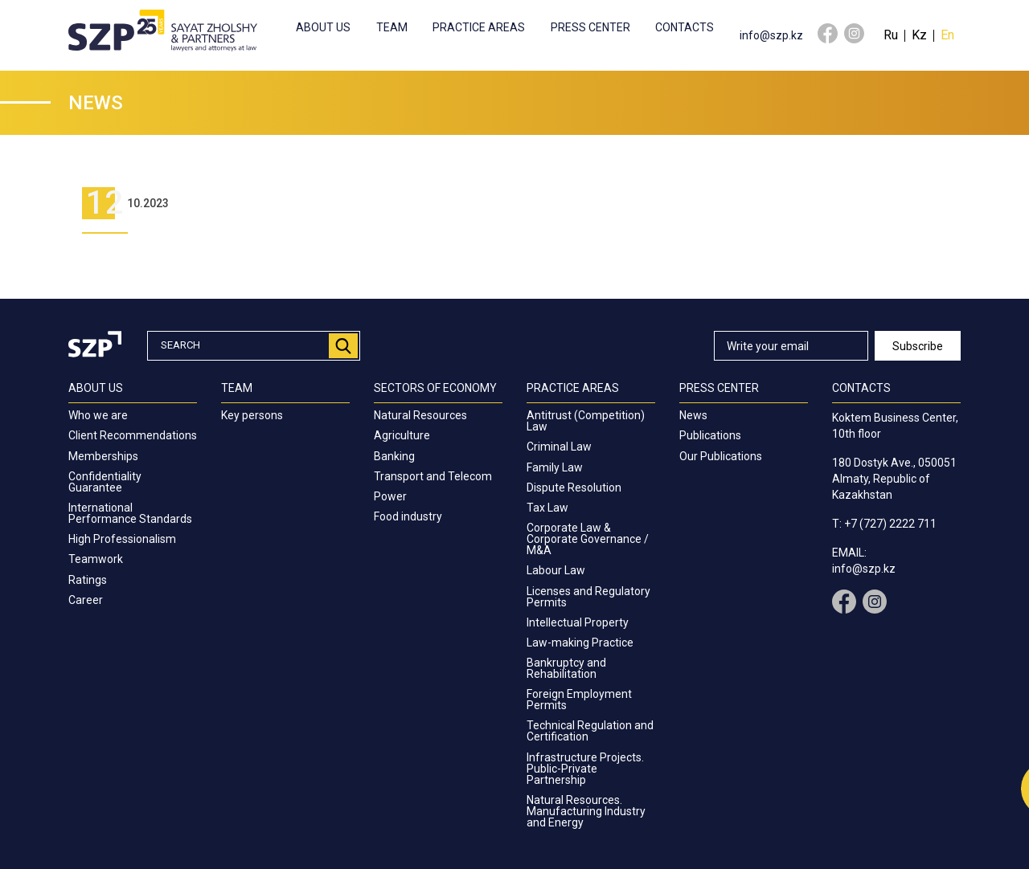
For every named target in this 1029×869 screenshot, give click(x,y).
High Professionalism (122, 539)
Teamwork (95, 559)
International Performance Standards (130, 513)
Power (390, 496)
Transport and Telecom (433, 476)
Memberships (103, 456)
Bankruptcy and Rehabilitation (566, 668)
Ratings (87, 579)
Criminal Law (559, 446)
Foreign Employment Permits (579, 699)
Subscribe (917, 346)
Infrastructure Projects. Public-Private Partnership (585, 768)
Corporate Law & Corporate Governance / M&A (588, 539)
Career (85, 600)
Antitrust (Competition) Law (586, 421)
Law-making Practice (580, 642)
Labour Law (556, 570)
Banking (394, 456)
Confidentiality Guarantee (104, 482)
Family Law (555, 467)
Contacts (684, 27)
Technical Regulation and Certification (590, 731)
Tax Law (547, 507)
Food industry (408, 516)
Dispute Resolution (574, 487)
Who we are (98, 415)
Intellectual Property (578, 622)
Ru (890, 35)
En (947, 35)
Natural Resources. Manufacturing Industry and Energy (586, 811)
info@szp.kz (771, 35)
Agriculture (402, 435)
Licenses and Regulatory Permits (588, 596)
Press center (590, 27)
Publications (710, 435)
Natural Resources (420, 415)
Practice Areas (479, 27)
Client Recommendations (132, 435)
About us (323, 27)
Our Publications (720, 456)
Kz (919, 35)
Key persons (252, 415)
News (693, 415)
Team (392, 27)
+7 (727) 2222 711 (890, 523)
